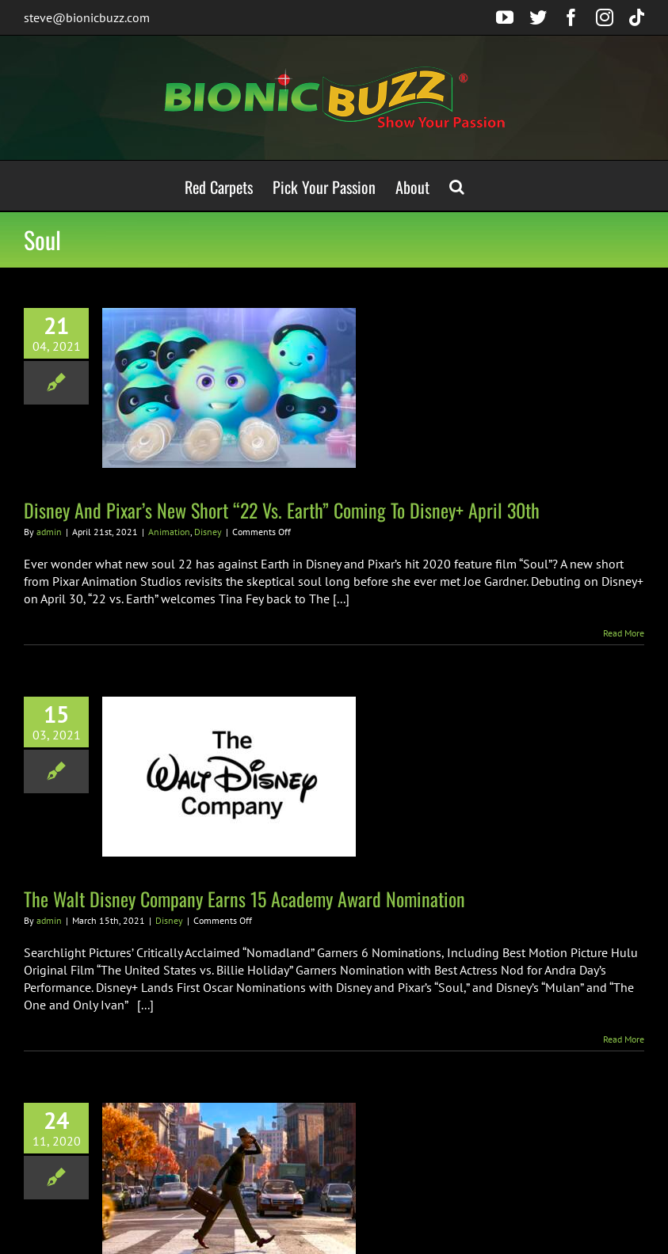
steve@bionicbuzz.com (87, 17)
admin (49, 532)
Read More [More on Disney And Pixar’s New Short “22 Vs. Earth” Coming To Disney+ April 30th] (623, 633)
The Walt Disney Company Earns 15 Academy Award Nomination (244, 898)
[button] (456, 186)
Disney (208, 532)
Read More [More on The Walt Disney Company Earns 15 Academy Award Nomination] (623, 1039)
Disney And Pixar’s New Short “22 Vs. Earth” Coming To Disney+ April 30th (282, 510)
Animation (169, 532)
